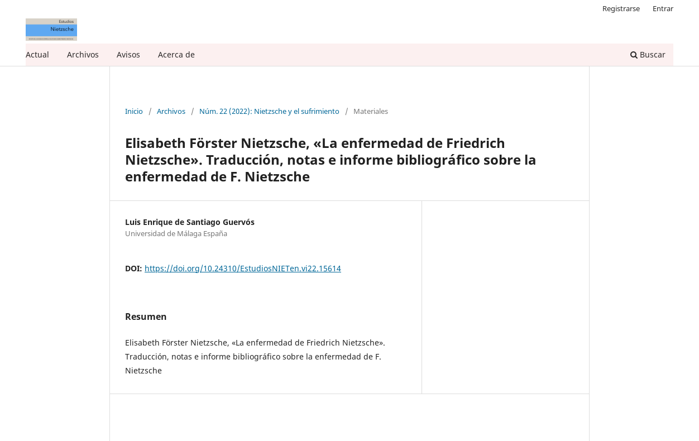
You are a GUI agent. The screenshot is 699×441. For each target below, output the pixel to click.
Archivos (83, 54)
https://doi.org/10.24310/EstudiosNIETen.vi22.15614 (243, 268)
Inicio (134, 111)
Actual (37, 54)
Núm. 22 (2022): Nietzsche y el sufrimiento (269, 111)
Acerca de (176, 54)
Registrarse (621, 8)
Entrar (663, 8)
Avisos (128, 54)
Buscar (648, 54)
